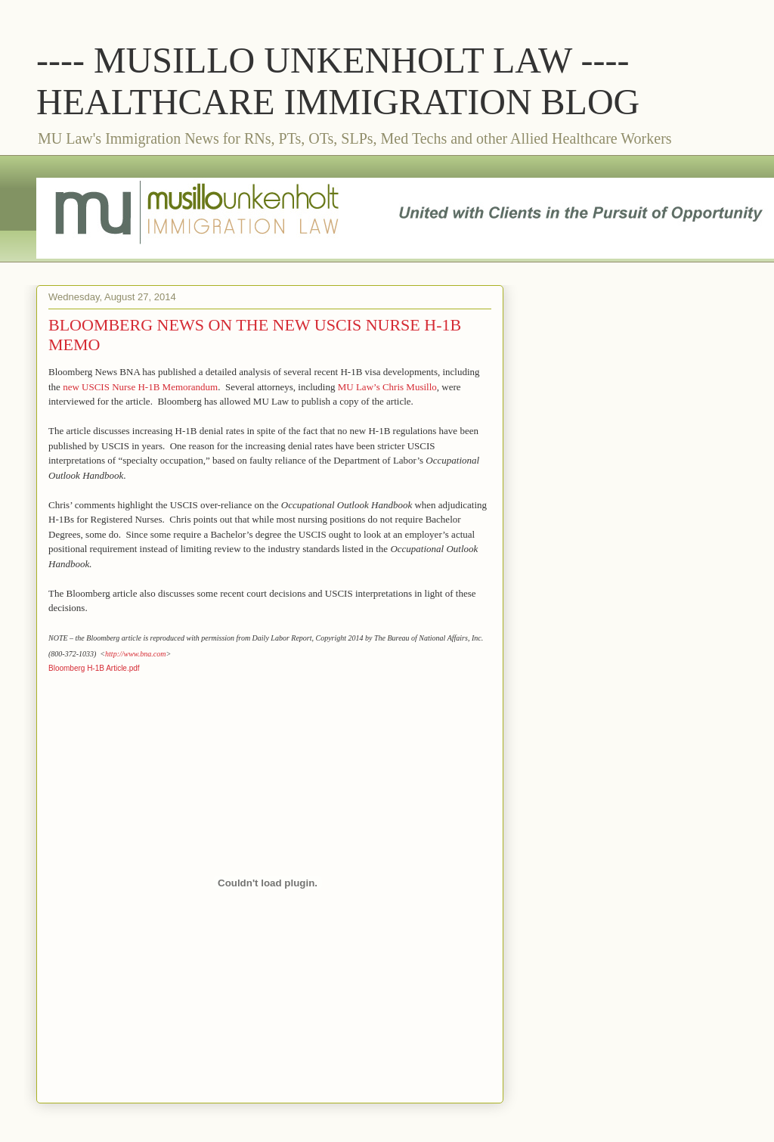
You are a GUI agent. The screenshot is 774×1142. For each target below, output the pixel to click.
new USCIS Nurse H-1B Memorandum (140, 387)
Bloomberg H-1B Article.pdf (94, 668)
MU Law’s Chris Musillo (387, 387)
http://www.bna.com (135, 654)
